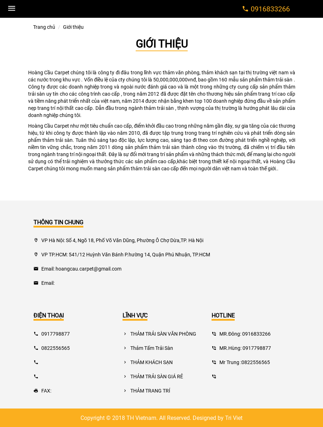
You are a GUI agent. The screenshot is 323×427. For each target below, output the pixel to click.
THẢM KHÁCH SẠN (148, 362)
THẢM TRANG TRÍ (146, 390)
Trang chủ (44, 26)
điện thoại (48, 315)
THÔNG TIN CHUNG (58, 222)
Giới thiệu (162, 43)
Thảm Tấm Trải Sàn (148, 348)
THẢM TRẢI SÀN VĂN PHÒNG (159, 333)
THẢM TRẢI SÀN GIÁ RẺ (153, 376)
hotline (223, 315)
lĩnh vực (135, 315)
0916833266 (270, 8)
